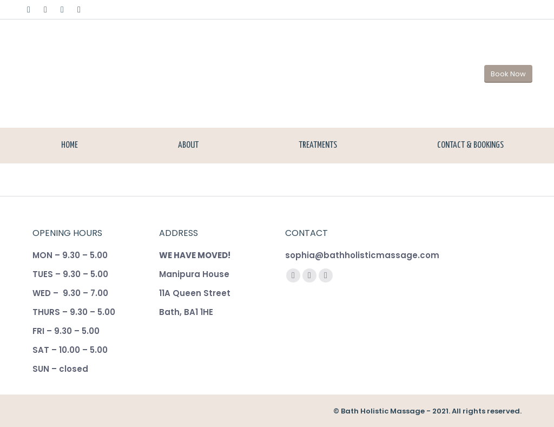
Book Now (508, 74)
